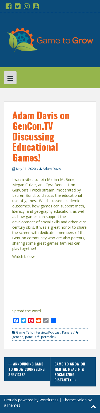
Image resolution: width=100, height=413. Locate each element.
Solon (82, 399)
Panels (67, 332)
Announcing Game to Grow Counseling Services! (26, 369)
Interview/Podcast (47, 332)
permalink (48, 337)
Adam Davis (52, 169)
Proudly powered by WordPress (31, 399)
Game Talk (24, 332)
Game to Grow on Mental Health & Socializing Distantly (69, 371)
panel (29, 337)
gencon (17, 337)
